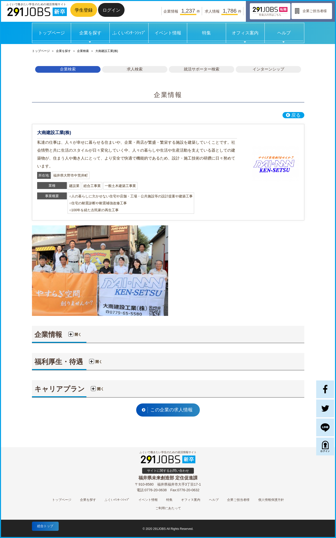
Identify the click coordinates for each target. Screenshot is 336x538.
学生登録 (84, 10)
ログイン (111, 10)
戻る (292, 115)
